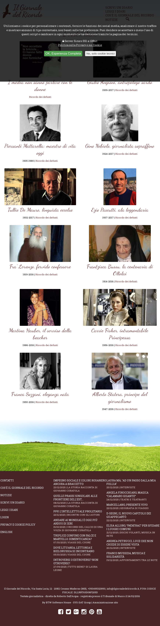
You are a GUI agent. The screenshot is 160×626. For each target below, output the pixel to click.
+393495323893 (97, 588)
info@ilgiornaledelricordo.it (123, 588)
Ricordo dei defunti (40, 97)
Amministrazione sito (105, 602)
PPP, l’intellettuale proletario (79, 513)
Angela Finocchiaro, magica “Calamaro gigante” (132, 496)
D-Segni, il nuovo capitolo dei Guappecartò (132, 517)
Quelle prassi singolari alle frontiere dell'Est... (79, 501)
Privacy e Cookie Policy (17, 524)
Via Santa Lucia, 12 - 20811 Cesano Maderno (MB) (59, 588)
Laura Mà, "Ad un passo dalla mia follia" (132, 484)
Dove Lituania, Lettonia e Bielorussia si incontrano (79, 551)
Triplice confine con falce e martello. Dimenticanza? (79, 539)
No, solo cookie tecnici (100, 53)
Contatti (7, 480)
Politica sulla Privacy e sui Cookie (80, 45)
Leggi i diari (9, 510)
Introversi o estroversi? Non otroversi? (79, 565)
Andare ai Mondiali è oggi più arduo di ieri (79, 525)
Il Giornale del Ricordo (17, 588)
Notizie (6, 495)
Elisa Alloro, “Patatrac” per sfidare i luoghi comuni (132, 530)
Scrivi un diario (12, 502)
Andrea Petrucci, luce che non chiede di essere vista (132, 544)
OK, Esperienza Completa (63, 53)
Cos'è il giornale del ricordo (22, 488)
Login (4, 517)
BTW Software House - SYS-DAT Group (68, 602)
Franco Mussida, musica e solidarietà (132, 556)
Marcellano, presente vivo (132, 506)
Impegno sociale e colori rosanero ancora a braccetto (79, 485)
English (6, 532)
